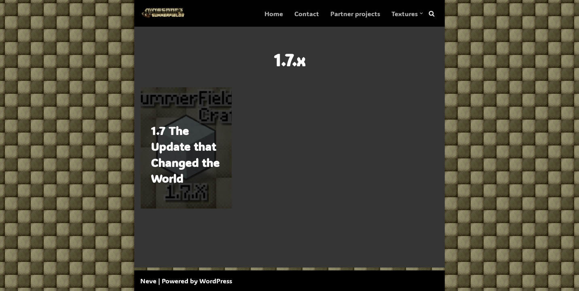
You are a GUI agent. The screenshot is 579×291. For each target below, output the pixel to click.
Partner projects (355, 13)
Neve (148, 280)
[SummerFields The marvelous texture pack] (164, 13)
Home (273, 13)
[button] (421, 13)
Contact (306, 13)
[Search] (432, 14)
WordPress (215, 280)
